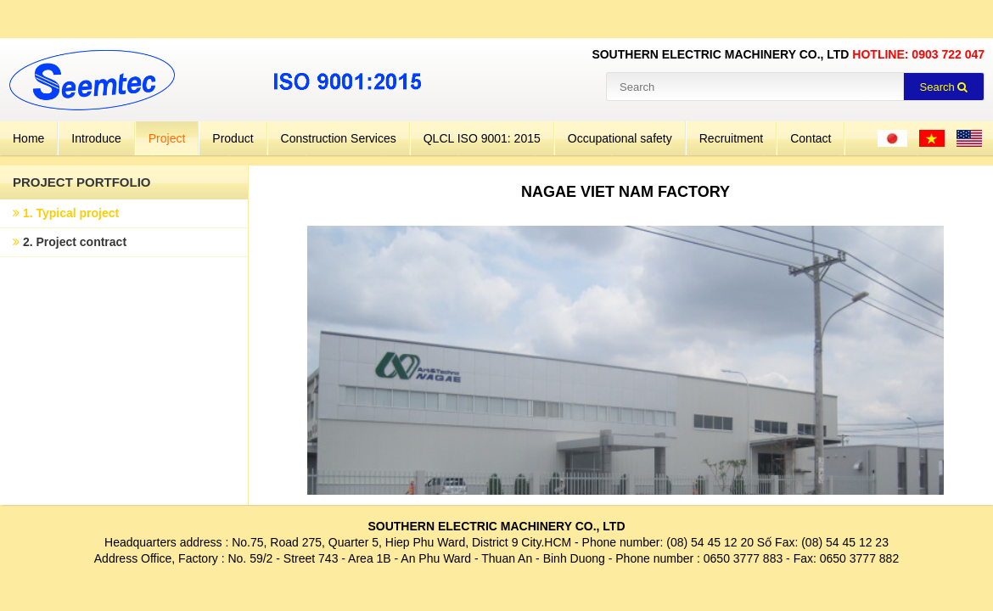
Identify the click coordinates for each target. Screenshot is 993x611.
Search (944, 87)
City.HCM (546, 542)
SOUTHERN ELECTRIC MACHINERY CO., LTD (496, 526)
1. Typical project (66, 213)
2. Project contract (69, 242)
